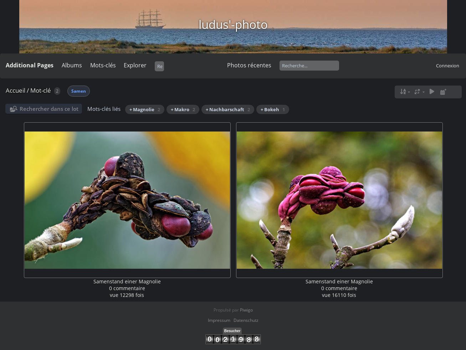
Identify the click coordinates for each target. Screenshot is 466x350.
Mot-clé (40, 90)
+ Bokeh (273, 109)
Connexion (447, 65)
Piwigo (246, 310)
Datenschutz (246, 320)
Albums (72, 65)
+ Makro (183, 109)
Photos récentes (249, 65)
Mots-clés (103, 65)
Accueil (15, 90)
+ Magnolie (144, 109)
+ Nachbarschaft (228, 109)
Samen (78, 91)
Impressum (219, 320)
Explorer (135, 65)
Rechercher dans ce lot (49, 108)
